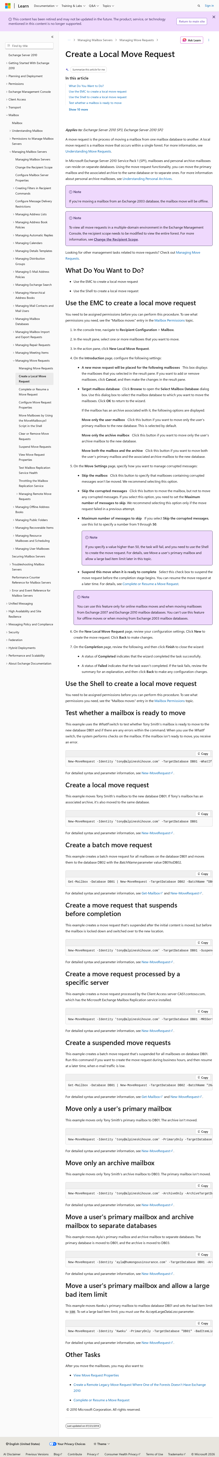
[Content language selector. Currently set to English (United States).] (23, 1444)
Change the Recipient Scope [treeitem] (33, 167)
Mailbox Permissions (169, 320)
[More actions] (208, 40)
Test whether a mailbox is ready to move (95, 103)
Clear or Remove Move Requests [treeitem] (34, 436)
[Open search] (199, 6)
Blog (56, 1454)
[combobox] (29, 45)
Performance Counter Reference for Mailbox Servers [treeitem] (31, 580)
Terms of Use (154, 1454)
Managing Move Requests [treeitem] (36, 368)
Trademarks (175, 1454)
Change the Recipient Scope (116, 239)
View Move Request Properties (96, 1375)
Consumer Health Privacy (121, 1454)
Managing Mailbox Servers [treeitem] (32, 159)
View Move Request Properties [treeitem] (32, 457)
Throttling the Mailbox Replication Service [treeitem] (33, 483)
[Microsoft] (8, 6)
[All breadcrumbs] (69, 40)
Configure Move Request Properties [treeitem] (35, 405)
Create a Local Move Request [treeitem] (32, 378)
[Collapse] (52, 37)
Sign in (209, 5)
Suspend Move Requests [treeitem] (35, 447)
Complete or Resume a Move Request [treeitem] (34, 392)
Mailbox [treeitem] (17, 123)
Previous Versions (37, 1454)
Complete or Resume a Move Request (150, 583)
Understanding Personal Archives (147, 178)
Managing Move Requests (137, 40)
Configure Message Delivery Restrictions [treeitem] (33, 203)
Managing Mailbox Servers (95, 40)
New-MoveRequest (156, 773)
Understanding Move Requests (88, 151)
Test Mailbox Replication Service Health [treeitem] (34, 470)
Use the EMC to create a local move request (98, 91)
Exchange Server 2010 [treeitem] (23, 55)
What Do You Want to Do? (86, 86)
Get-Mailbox (151, 893)
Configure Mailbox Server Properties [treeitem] (32, 177)
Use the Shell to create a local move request (98, 97)
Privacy (91, 1454)
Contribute (75, 1454)
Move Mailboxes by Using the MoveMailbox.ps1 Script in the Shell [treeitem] (36, 420)
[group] (139, 882)
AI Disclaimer (12, 1454)
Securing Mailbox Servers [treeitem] (28, 556)
